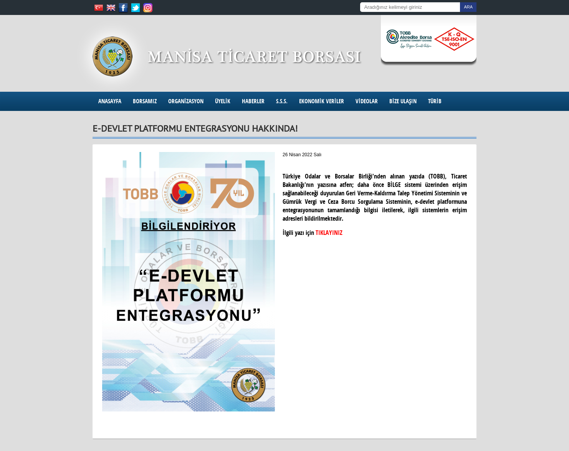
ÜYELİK (222, 101)
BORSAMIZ (145, 101)
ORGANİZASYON (185, 101)
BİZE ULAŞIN (403, 101)
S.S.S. (282, 101)
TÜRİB (435, 101)
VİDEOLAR (367, 101)
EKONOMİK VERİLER (321, 101)
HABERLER (253, 101)
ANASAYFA (109, 101)
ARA (468, 7)
